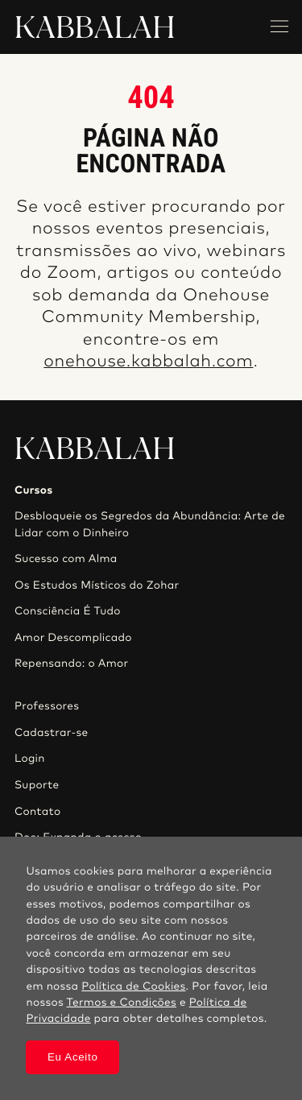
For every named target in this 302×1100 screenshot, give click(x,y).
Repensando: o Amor (71, 663)
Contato (37, 811)
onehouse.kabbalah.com (148, 362)
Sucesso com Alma (66, 558)
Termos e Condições (121, 1002)
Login (29, 758)
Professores (46, 706)
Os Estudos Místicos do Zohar (97, 585)
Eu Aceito (73, 1057)
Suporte (37, 785)
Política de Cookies (133, 986)
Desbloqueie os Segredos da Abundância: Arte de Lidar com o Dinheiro (149, 524)
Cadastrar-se (51, 732)
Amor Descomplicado (73, 637)
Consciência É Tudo (67, 611)
